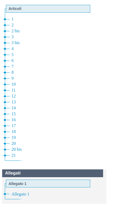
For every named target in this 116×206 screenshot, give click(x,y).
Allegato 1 (21, 194)
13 (14, 102)
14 (14, 108)
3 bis (16, 42)
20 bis (17, 149)
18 (14, 131)
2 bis (16, 31)
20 (14, 143)
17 (14, 125)
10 (14, 84)
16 (14, 119)
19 (14, 137)
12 (14, 96)
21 (14, 155)
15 (14, 113)
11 (14, 90)
